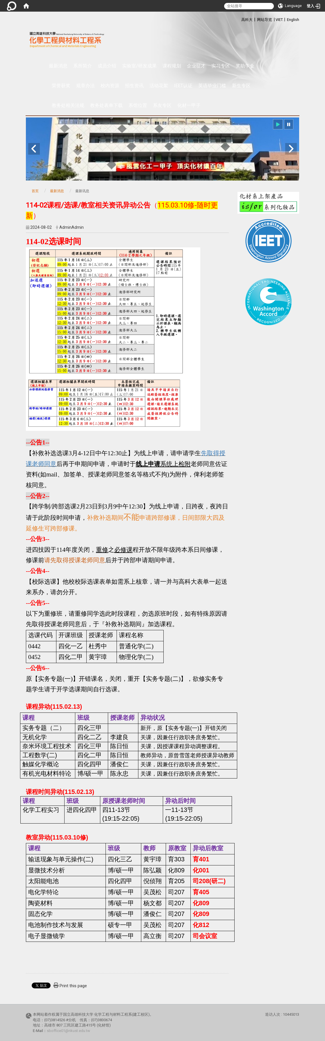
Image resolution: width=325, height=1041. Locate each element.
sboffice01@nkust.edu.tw (68, 1030)
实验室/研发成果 (139, 66)
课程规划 (171, 66)
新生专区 (241, 85)
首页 (35, 191)
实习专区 (220, 66)
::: (238, 19)
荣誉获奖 (61, 85)
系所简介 (82, 66)
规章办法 (85, 85)
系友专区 (162, 105)
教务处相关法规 (68, 105)
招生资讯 (134, 85)
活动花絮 (158, 85)
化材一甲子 (189, 105)
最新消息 (58, 66)
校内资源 (110, 85)
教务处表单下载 (106, 105)
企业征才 (196, 66)
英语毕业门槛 (212, 85)
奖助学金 (245, 66)
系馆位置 (137, 105)
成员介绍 (107, 66)
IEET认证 (183, 85)
